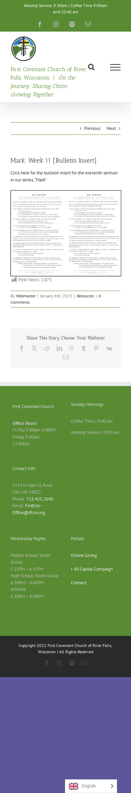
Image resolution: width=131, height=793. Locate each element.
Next (111, 128)
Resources (85, 295)
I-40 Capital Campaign (92, 569)
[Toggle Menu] (115, 67)
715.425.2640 (40, 499)
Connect (79, 583)
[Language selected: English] (91, 786)
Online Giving (84, 555)
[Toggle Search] (91, 66)
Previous (92, 128)
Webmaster (26, 295)
